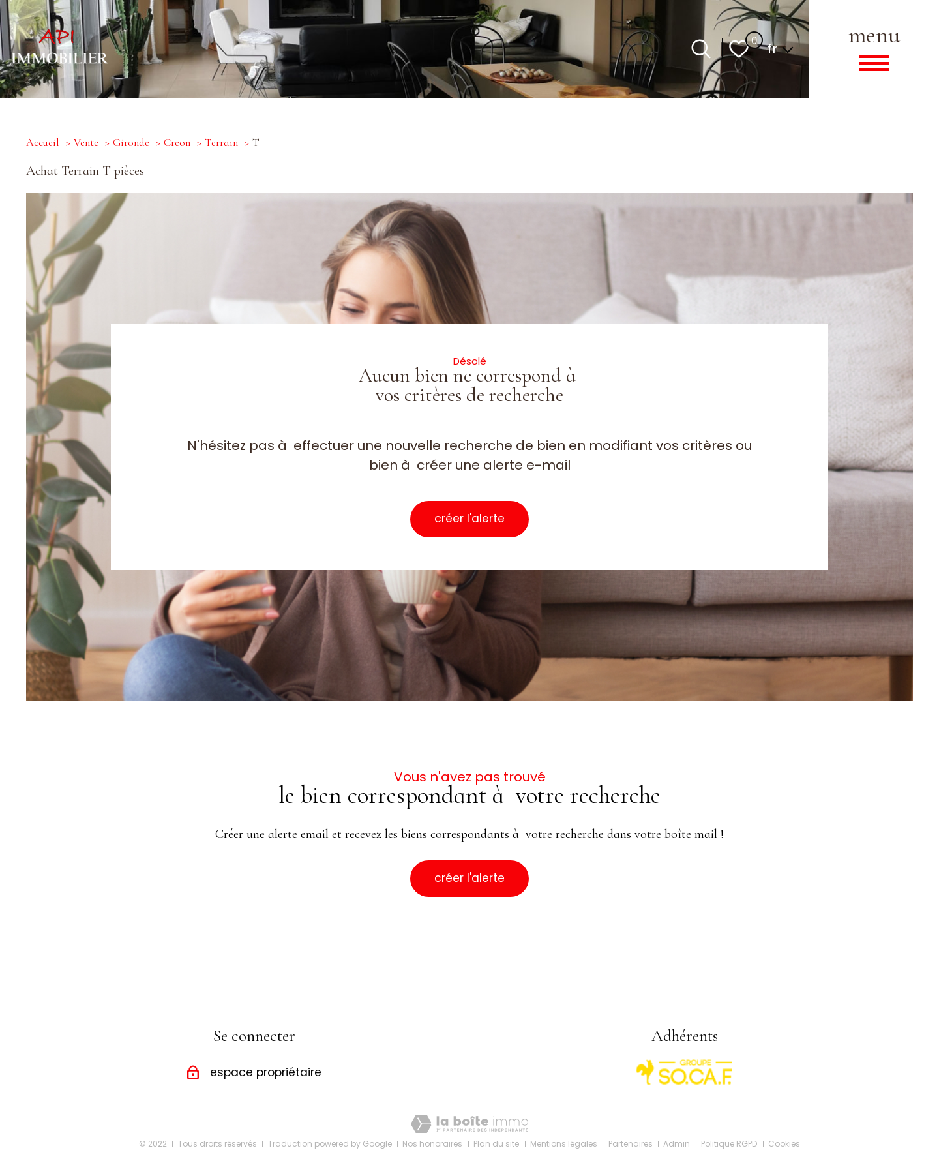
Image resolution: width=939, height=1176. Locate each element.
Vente (86, 142)
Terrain (221, 142)
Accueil (42, 142)
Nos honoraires (432, 1143)
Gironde (131, 142)
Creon (177, 142)
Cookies (784, 1143)
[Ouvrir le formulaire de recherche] (701, 48)
